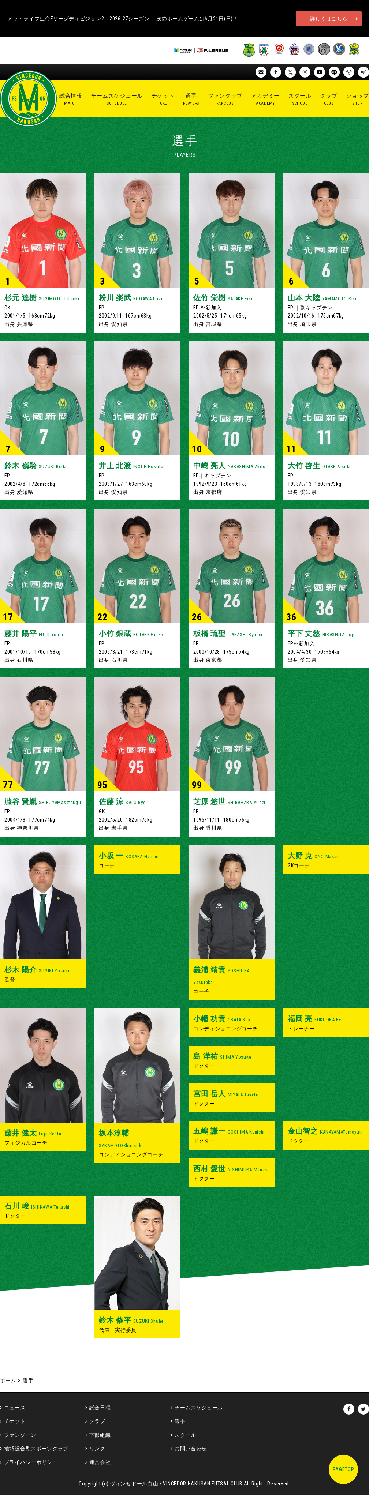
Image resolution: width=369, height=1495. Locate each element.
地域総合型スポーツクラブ (36, 1448)
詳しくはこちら (329, 19)
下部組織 (100, 1435)
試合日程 (100, 1408)
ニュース (15, 1408)
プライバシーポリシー (31, 1462)
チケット (15, 1421)
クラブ (97, 1421)
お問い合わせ (191, 1448)
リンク (97, 1448)
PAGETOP (343, 1469)
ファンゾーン (20, 1435)
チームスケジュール (199, 1408)
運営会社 (100, 1462)
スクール (185, 1435)
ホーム (8, 1380)
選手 (180, 1421)
